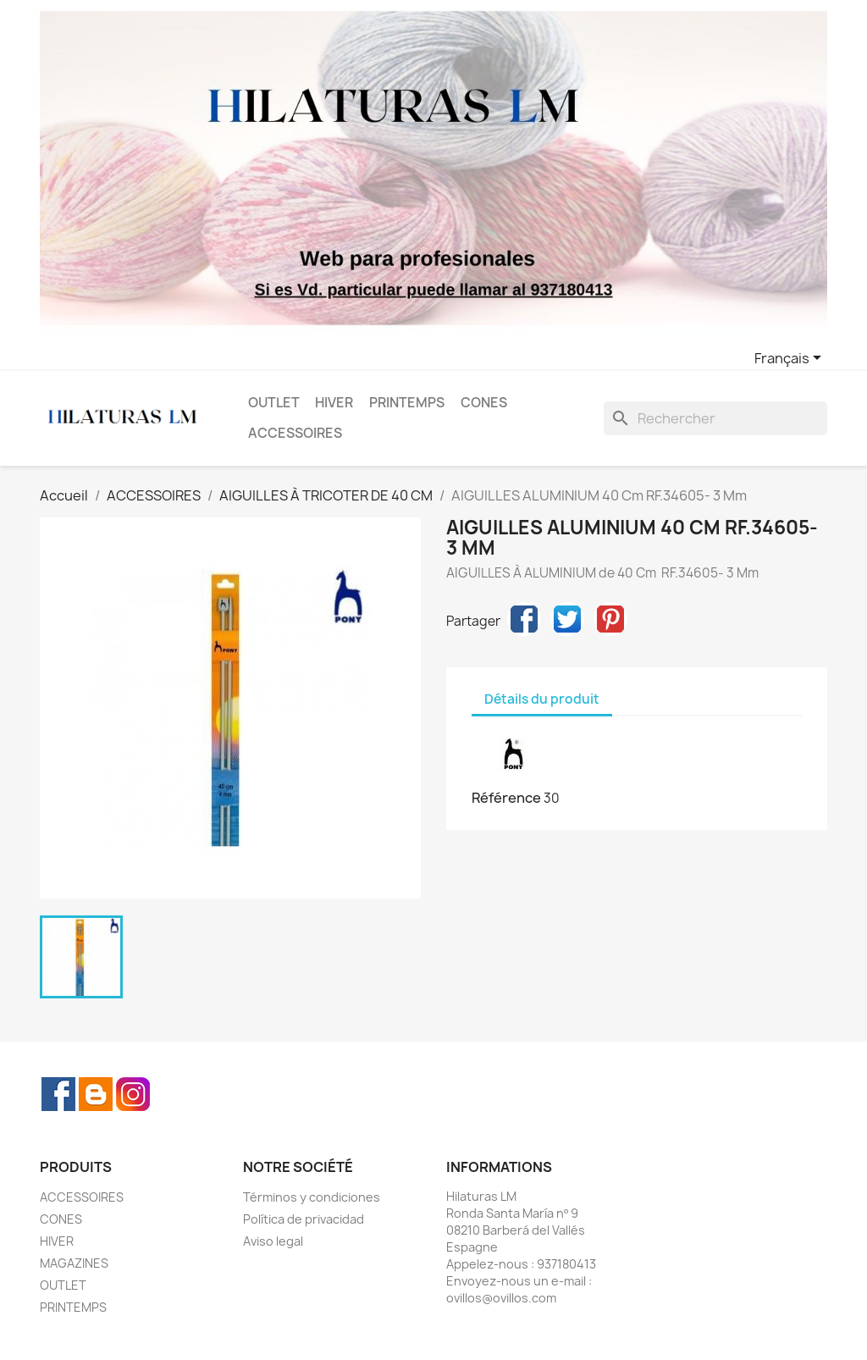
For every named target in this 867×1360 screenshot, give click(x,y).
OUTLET (274, 403)
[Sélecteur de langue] (790, 359)
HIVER (334, 403)
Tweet (567, 619)
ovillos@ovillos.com (501, 1298)
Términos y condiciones (311, 1197)
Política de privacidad (303, 1219)
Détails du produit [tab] (541, 699)
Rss (96, 1094)
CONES (484, 403)
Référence (506, 797)
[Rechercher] (715, 418)
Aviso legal (273, 1241)
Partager (524, 619)
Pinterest (610, 619)
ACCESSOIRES (295, 433)
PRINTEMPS (407, 403)
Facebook (58, 1094)
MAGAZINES (74, 1263)
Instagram (133, 1094)
